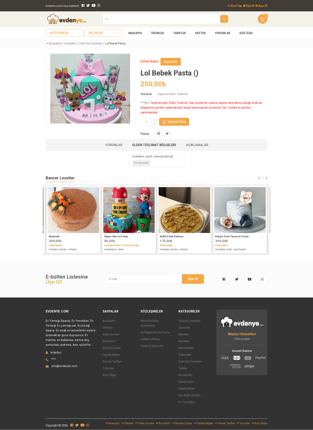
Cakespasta (55, 245)
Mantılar (183, 334)
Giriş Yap (235, 5)
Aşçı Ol (261, 5)
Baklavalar (185, 354)
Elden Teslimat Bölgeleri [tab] (154, 145)
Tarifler (179, 33)
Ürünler (157, 33)
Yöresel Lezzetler (189, 321)
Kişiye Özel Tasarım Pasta (232, 236)
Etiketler (108, 327)
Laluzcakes (221, 245)
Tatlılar (182, 368)
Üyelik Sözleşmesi (152, 346)
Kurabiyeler (185, 375)
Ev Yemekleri (186, 402)
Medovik (54, 236)
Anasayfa (135, 33)
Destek (200, 33)
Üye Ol (248, 5)
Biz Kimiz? (109, 341)
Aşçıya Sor (171, 61)
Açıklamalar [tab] (197, 145)
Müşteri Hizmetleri (242, 334)
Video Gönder (111, 334)
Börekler (183, 341)
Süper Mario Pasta (116, 236)
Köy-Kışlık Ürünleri (189, 395)
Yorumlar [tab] (113, 145)
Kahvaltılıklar (186, 348)
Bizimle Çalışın (112, 348)
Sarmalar (184, 327)
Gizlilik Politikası (150, 339)
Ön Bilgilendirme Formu (155, 332)
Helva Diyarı (166, 245)
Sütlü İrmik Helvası (172, 236)
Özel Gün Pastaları (90, 43)
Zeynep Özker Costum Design (121, 245)
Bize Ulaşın (109, 375)
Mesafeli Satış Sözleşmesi (149, 323)
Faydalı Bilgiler (111, 354)
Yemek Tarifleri (112, 361)
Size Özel (246, 33)
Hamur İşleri (186, 382)
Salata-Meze (186, 388)
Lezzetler (70, 43)
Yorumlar (222, 33)
